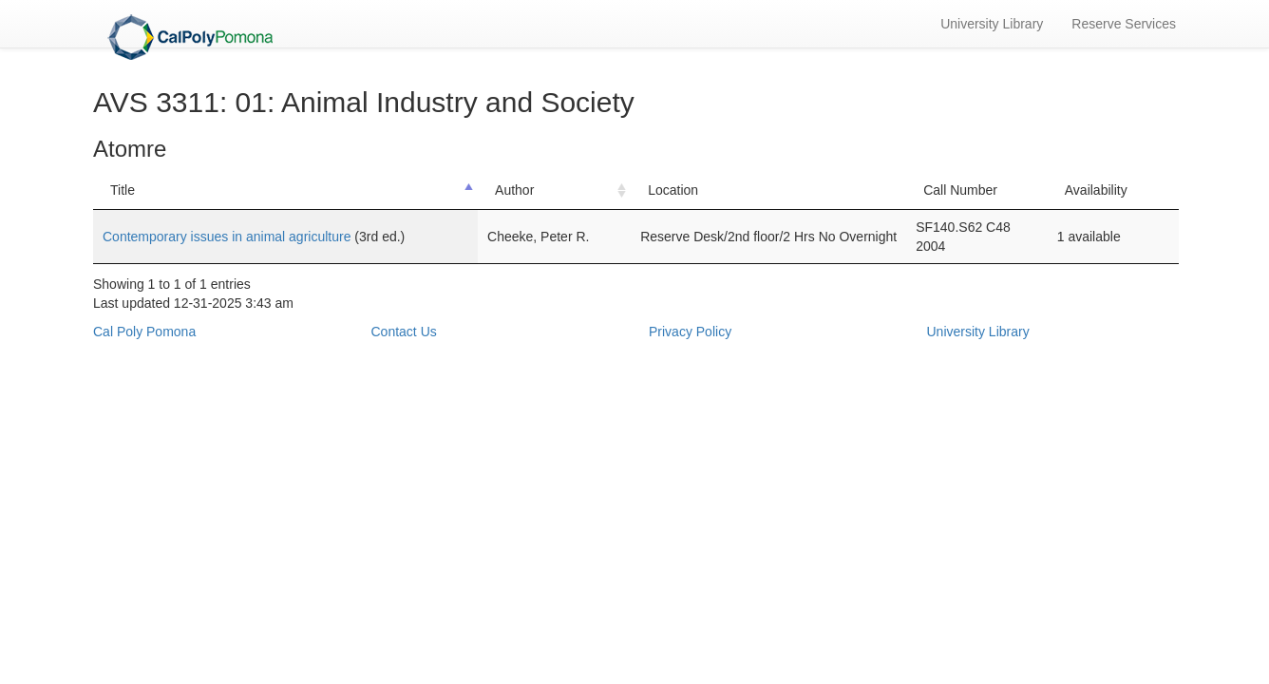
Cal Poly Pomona (144, 331)
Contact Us (404, 331)
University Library (991, 23)
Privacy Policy (690, 331)
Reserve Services (1123, 23)
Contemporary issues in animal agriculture (228, 236)
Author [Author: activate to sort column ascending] (514, 190)
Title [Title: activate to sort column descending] (122, 190)
